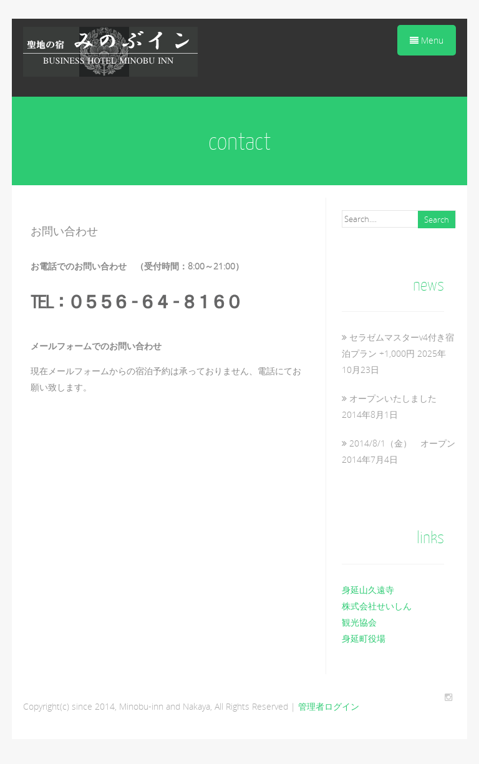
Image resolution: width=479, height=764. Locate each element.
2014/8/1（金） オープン (402, 443)
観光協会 (359, 622)
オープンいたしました (393, 398)
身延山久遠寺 (368, 590)
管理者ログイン (328, 706)
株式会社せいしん (377, 606)
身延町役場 (363, 638)
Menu (426, 40)
